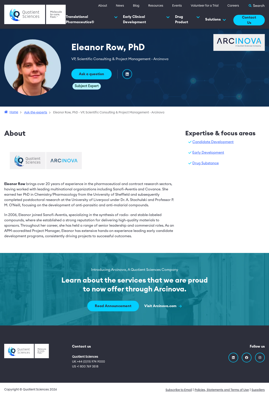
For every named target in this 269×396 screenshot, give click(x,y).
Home (14, 112)
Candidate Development (213, 142)
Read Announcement (113, 306)
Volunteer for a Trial (204, 5)
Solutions (215, 20)
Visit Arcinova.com (163, 306)
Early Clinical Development (146, 19)
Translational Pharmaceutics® (92, 19)
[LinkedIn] (127, 74)
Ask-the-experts (35, 112)
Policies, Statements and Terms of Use (222, 390)
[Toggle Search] (256, 6)
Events (177, 5)
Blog (136, 5)
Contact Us (249, 20)
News (120, 5)
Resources (155, 5)
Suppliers (258, 390)
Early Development (208, 152)
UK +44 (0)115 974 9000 (88, 361)
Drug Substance (205, 163)
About (102, 5)
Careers (233, 5)
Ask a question (91, 74)
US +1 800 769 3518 (85, 366)
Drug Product (187, 19)
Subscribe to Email (179, 390)
